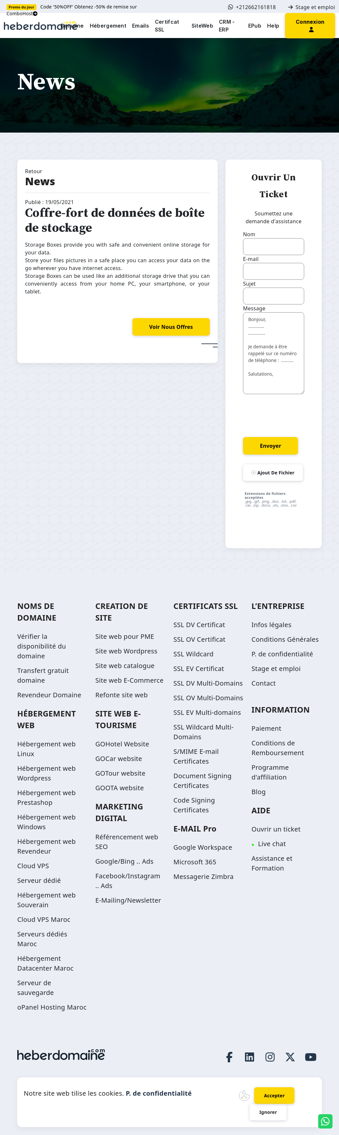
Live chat (272, 843)
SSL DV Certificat (199, 624)
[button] (310, 25)
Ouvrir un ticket (276, 829)
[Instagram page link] (270, 1057)
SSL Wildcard (193, 654)
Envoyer (270, 445)
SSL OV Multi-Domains (208, 697)
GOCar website (118, 758)
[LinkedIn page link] (250, 1057)
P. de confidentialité (282, 654)
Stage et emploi (311, 7)
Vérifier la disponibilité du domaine (41, 646)
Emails (140, 25)
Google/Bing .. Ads (124, 861)
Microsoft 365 (194, 862)
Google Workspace (202, 847)
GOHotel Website (122, 744)
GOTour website (120, 773)
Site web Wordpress (126, 651)
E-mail (251, 259)
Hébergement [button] (108, 25)
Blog (258, 791)
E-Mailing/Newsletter (128, 900)
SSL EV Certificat (198, 668)
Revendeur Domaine (49, 694)
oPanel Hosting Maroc (52, 1007)
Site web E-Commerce (129, 680)
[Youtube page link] (311, 1057)
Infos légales (271, 624)
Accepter (274, 1095)
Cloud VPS (33, 865)
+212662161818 (252, 7)
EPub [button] (254, 25)
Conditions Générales (285, 639)
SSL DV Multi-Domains (208, 683)
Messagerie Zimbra (203, 876)
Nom (249, 234)
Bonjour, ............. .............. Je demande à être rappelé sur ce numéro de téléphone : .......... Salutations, (273, 353)
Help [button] (273, 25)
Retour (33, 171)
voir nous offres (171, 326)
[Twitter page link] (290, 1057)
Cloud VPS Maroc (43, 919)
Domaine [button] (72, 25)
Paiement (266, 728)
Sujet (249, 283)
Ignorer (268, 1112)
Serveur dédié (39, 880)
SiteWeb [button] (202, 25)
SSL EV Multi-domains (207, 712)
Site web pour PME (124, 636)
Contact (263, 683)
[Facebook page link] (229, 1057)
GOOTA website (119, 787)
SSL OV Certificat (199, 639)
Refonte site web (121, 694)
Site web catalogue (125, 665)
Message (254, 308)
